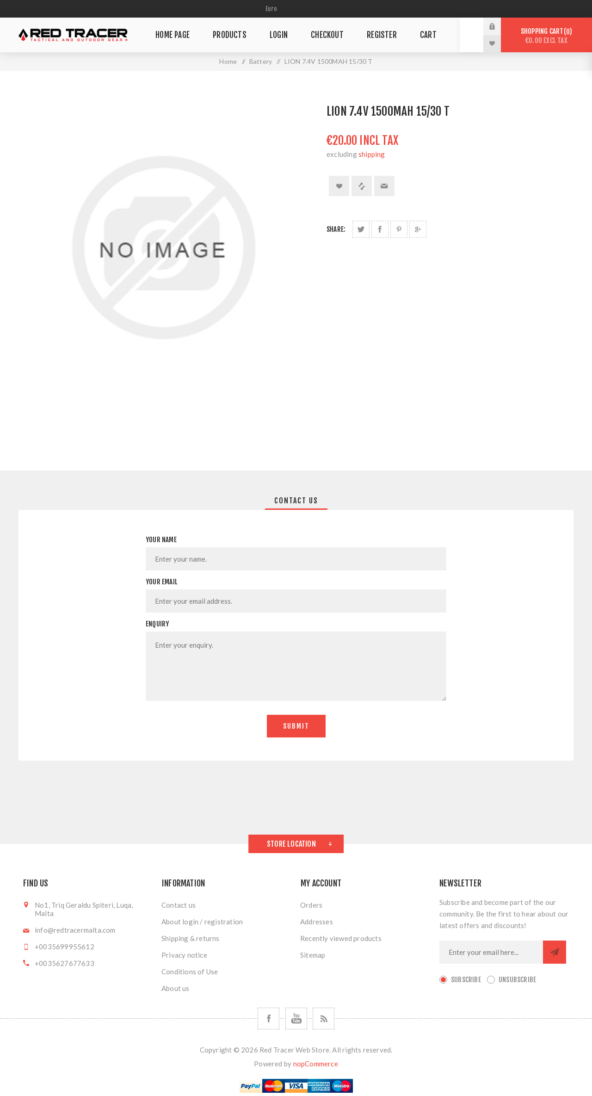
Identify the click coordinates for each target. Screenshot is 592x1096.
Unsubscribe (517, 979)
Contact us (178, 905)
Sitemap (312, 955)
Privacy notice (184, 955)
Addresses (316, 921)
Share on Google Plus (417, 229)
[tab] (296, 500)
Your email (162, 581)
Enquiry (157, 623)
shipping (371, 154)
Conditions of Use (189, 971)
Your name (161, 539)
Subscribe (466, 979)
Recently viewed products (341, 938)
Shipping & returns (190, 938)
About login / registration (202, 921)
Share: (336, 229)
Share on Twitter (361, 229)
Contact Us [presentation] (296, 500)
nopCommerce (315, 1063)
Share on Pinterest (398, 229)
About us (175, 988)
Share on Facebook (379, 229)
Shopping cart (546, 36)
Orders (311, 905)
